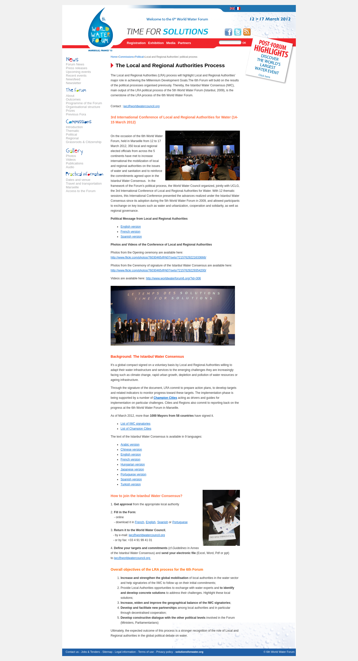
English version (131, 226)
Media (171, 43)
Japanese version (132, 469)
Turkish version (131, 484)
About (70, 96)
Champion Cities (165, 398)
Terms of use (146, 651)
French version (130, 231)
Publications (74, 163)
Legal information (125, 651)
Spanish (162, 522)
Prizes (70, 110)
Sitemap (107, 651)
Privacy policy (164, 651)
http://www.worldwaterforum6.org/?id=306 (173, 278)
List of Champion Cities (136, 428)
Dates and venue (78, 180)
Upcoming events (78, 72)
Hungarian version (133, 464)
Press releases (76, 68)
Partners (184, 43)
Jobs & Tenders (90, 651)
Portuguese (179, 522)
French (139, 522)
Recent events (76, 75)
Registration (136, 43)
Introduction (74, 127)
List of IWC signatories (135, 423)
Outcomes (73, 99)
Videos (71, 159)
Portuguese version (133, 474)
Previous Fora (76, 114)
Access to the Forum (80, 191)
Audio (70, 167)
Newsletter (73, 83)
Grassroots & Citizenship (83, 142)
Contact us (72, 651)
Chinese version (131, 449)
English (150, 522)
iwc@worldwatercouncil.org (141, 106)
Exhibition (156, 43)
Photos (71, 156)
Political (71, 134)
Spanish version (131, 236)
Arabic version (130, 444)
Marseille (72, 187)
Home (114, 56)
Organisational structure (83, 107)
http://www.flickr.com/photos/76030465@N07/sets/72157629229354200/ (158, 270)
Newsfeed (73, 79)
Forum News (75, 64)
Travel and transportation (84, 183)
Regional (72, 138)
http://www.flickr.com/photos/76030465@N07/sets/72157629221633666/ (158, 257)
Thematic (72, 131)
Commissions (126, 56)
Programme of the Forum (84, 103)
